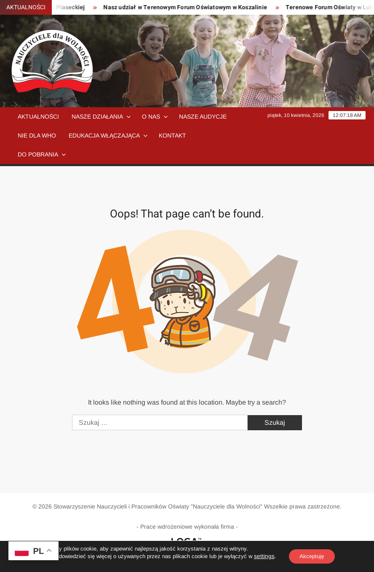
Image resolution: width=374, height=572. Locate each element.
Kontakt (172, 135)
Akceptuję (311, 556)
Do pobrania (38, 154)
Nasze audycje (203, 116)
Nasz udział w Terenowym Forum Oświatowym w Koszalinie (193, 7)
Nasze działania (97, 116)
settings (261, 556)
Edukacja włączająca (104, 135)
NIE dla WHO (37, 135)
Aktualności (38, 116)
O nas (151, 116)
